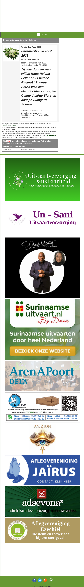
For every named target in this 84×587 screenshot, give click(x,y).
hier (9, 141)
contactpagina (50, 135)
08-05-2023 (7, 150)
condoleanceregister (9, 125)
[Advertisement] (41, 16)
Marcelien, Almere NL (27, 150)
